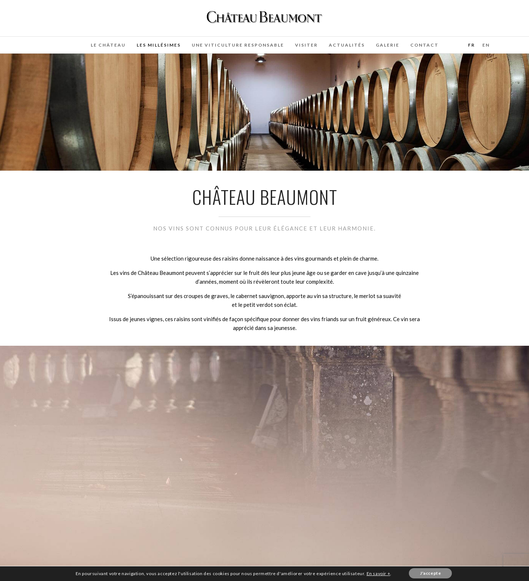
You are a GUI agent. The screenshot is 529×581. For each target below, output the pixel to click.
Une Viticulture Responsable (238, 45)
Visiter (306, 45)
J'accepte (430, 573)
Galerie (387, 45)
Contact (424, 45)
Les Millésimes (159, 45)
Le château (108, 45)
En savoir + (379, 573)
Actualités (347, 45)
